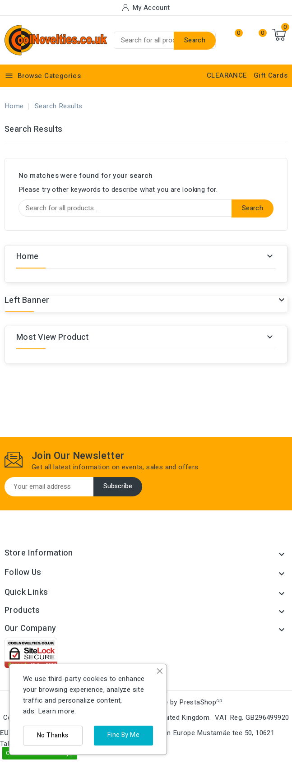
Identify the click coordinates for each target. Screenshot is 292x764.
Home (27, 256)
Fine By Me (123, 735)
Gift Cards (270, 75)
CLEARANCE (227, 75)
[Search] (165, 40)
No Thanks (53, 735)
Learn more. (57, 711)
